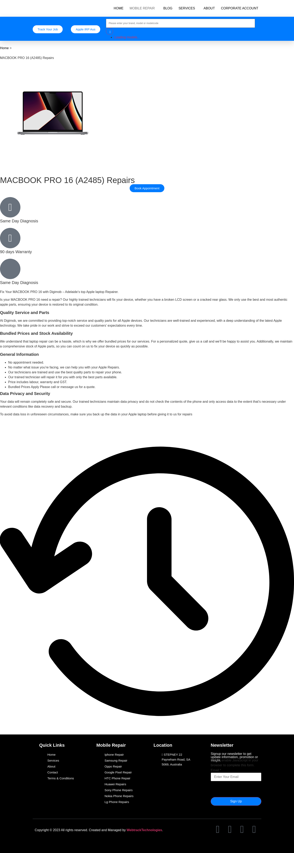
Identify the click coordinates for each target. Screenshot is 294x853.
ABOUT (209, 8)
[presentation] (242, 789)
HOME (119, 8)
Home (4, 48)
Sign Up (236, 801)
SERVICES (186, 8)
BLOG (167, 8)
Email (216, 770)
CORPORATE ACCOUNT (239, 8)
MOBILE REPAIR (142, 8)
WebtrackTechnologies (144, 830)
